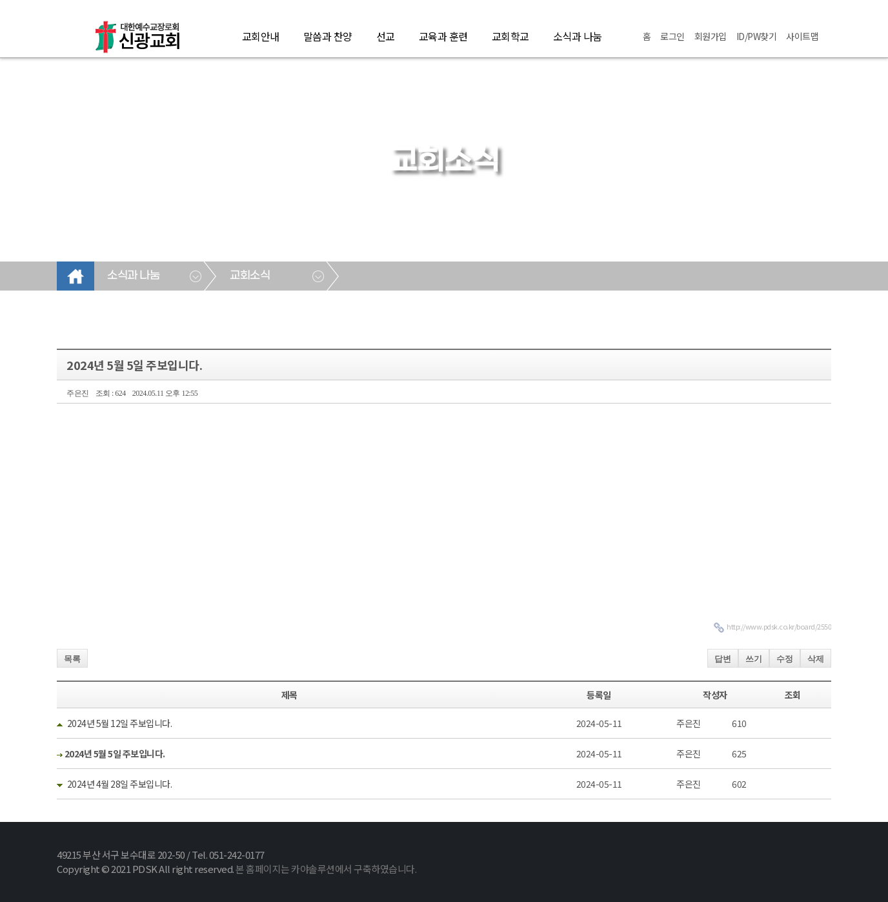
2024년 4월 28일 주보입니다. (119, 783)
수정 (784, 659)
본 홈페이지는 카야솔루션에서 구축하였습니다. (326, 869)
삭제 (815, 659)
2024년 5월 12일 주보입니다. (119, 723)
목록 (72, 659)
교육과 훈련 (443, 36)
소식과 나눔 (577, 36)
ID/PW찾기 (756, 36)
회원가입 (710, 36)
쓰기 (753, 659)
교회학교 (510, 36)
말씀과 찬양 (327, 36)
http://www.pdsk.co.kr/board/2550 (779, 626)
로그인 (672, 36)
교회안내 (260, 36)
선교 (385, 36)
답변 (722, 659)
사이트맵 (802, 36)
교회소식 (250, 275)
